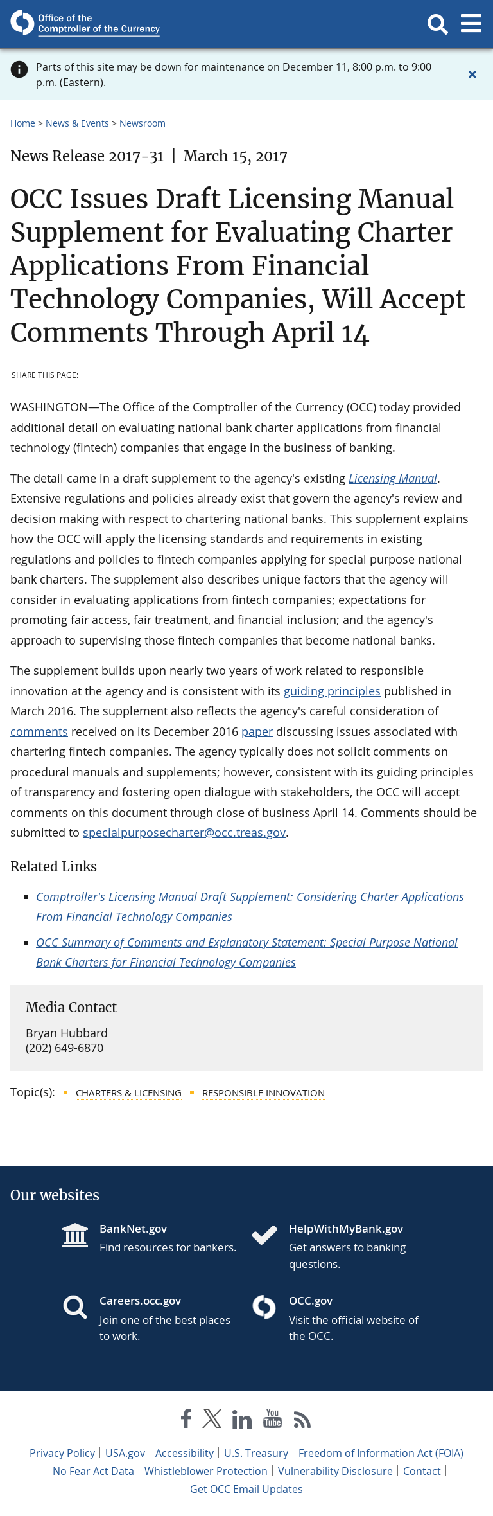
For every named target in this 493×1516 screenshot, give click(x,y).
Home (22, 123)
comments (39, 731)
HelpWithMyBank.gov (346, 1228)
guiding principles (332, 691)
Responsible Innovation (263, 1092)
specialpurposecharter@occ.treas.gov (184, 832)
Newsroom (142, 123)
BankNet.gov (133, 1228)
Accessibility (184, 1453)
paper (257, 731)
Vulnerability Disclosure (335, 1471)
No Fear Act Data (93, 1471)
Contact (422, 1471)
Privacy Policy (62, 1453)
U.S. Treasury (256, 1453)
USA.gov (125, 1453)
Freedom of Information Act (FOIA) (380, 1453)
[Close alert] (472, 74)
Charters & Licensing (129, 1092)
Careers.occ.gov (140, 1300)
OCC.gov (311, 1300)
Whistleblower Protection (206, 1471)
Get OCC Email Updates (246, 1489)
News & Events (77, 123)
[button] (437, 24)
